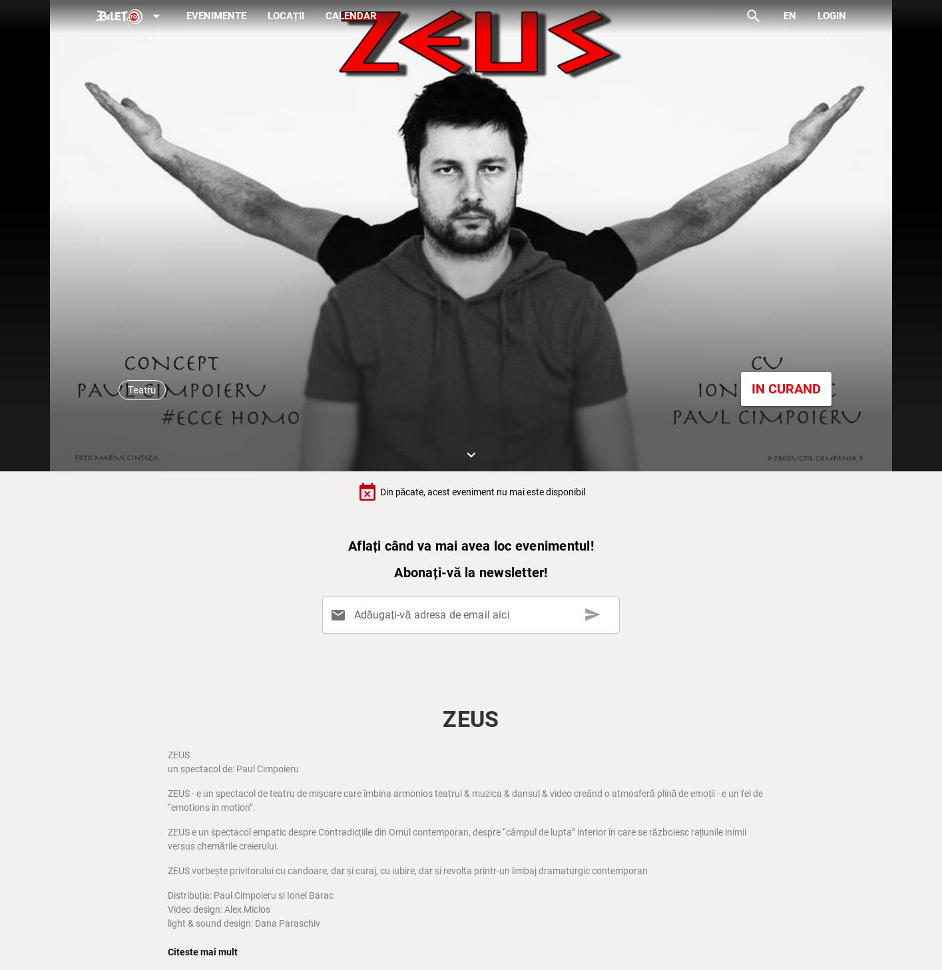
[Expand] (130, 17)
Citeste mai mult (203, 952)
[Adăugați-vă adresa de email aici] (473, 615)
